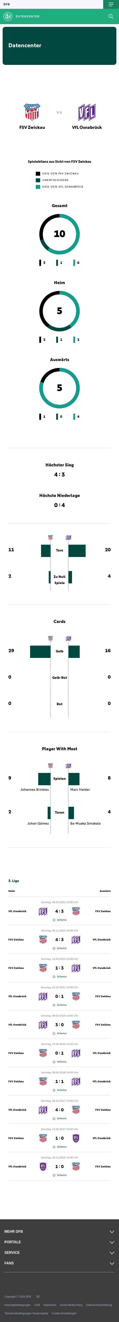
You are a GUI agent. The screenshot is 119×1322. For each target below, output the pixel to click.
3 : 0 (59, 1025)
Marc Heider (80, 789)
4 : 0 (59, 1110)
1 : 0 (59, 1138)
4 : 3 (59, 911)
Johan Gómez (38, 823)
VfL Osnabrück (17, 911)
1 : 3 (59, 968)
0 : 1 (59, 996)
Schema (60, 920)
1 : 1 (59, 1081)
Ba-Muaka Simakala (85, 823)
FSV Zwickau (103, 911)
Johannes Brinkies (34, 789)
